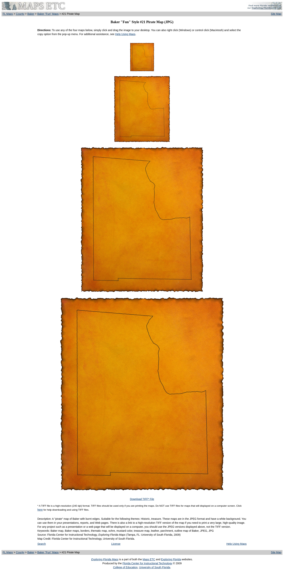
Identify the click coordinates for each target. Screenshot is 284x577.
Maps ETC (149, 559)
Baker (30, 13)
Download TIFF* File (142, 499)
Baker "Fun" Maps (48, 13)
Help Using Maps (125, 34)
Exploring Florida (171, 559)
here (40, 509)
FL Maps (8, 13)
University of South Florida (154, 567)
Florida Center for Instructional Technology (147, 563)
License (115, 543)
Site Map (276, 13)
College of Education (125, 567)
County (20, 13)
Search (41, 543)
